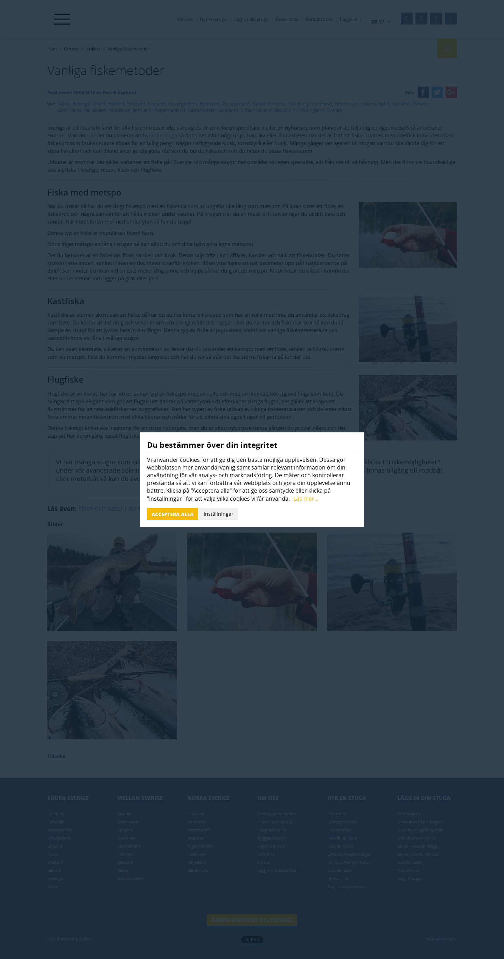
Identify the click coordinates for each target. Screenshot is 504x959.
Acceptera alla (173, 514)
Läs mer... (305, 498)
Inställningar (218, 514)
